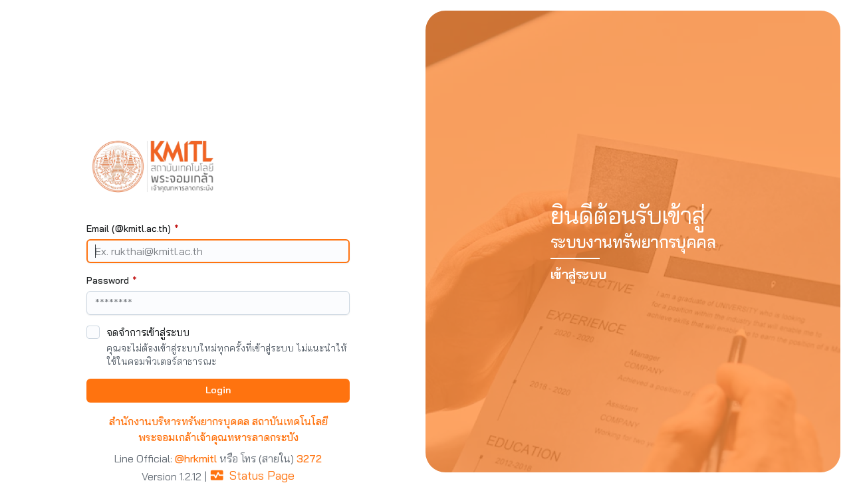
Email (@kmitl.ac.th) (132, 228)
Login (218, 390)
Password (111, 280)
